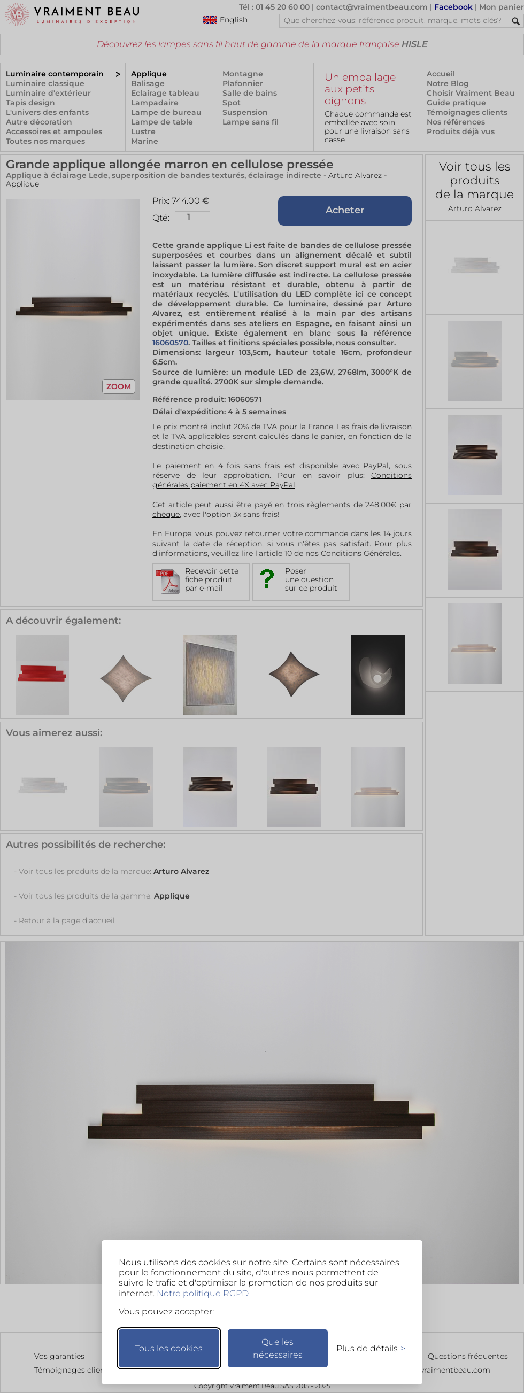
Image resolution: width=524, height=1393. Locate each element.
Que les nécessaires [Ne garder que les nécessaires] (278, 1348)
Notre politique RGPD (203, 1293)
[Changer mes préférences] (365, 1348)
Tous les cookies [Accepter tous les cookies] (169, 1348)
